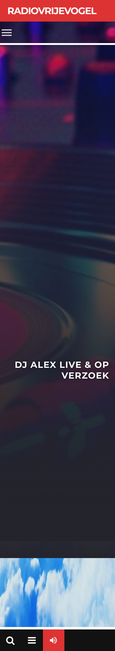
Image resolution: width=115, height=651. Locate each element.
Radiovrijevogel (51, 11)
